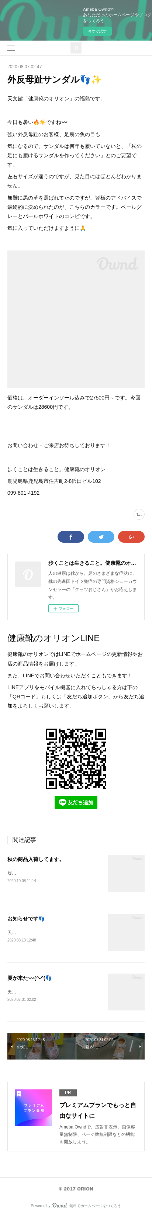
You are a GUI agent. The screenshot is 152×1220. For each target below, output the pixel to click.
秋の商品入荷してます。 (35, 859)
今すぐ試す (97, 31)
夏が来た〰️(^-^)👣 (29, 979)
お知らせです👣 (26, 919)
